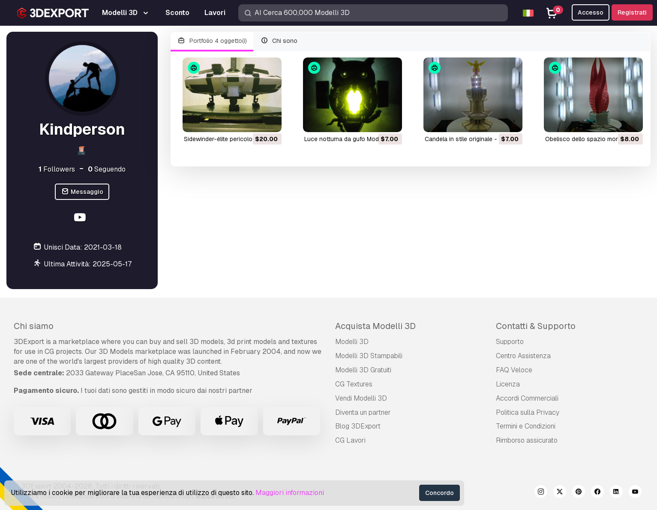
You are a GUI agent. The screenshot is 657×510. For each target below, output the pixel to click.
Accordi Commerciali (527, 398)
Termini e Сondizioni (525, 426)
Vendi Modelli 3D (361, 398)
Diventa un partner (363, 412)
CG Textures (353, 384)
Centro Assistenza (523, 355)
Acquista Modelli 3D (375, 326)
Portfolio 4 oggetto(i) (212, 41)
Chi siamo (34, 326)
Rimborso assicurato (527, 440)
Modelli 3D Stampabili (368, 355)
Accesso (590, 12)
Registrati (632, 12)
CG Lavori (350, 440)
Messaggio (82, 192)
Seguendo (107, 169)
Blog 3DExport (358, 426)
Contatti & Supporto (536, 326)
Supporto (510, 341)
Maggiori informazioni (289, 492)
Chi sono (279, 41)
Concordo (439, 493)
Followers (57, 169)
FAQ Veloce (514, 369)
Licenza (508, 384)
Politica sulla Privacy (527, 412)
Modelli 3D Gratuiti (363, 369)
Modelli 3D (352, 341)
